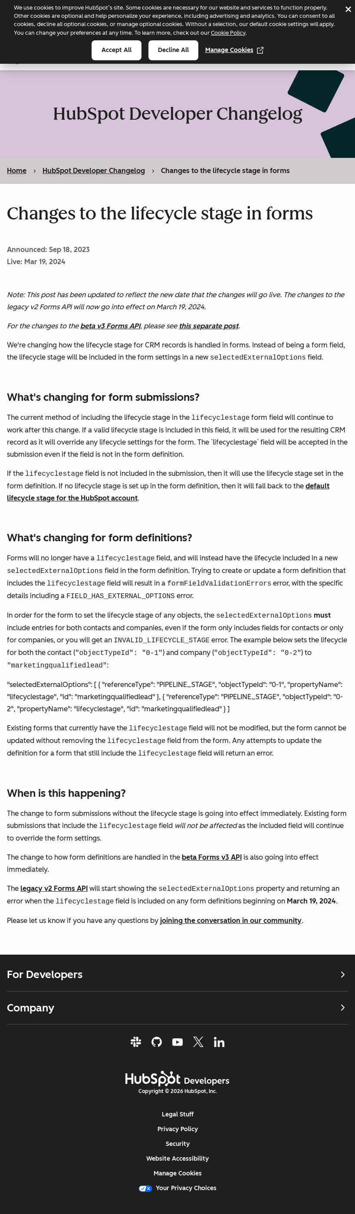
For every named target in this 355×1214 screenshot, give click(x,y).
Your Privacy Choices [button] (177, 1188)
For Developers (177, 975)
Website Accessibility (177, 1158)
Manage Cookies (234, 50)
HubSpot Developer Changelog (94, 171)
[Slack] (136, 1042)
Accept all (116, 50)
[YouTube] (177, 1042)
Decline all (173, 50)
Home (16, 171)
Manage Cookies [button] (178, 1173)
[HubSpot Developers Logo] (177, 1079)
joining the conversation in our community (231, 920)
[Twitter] (198, 1042)
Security (178, 1144)
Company (177, 1007)
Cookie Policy (228, 32)
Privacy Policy (178, 1129)
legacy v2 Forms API (54, 889)
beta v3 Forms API (110, 326)
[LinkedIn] (219, 1042)
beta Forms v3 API (212, 857)
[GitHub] (157, 1042)
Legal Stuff (178, 1114)
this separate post (208, 326)
